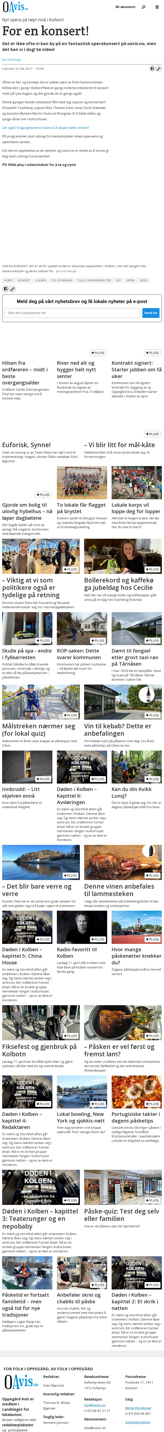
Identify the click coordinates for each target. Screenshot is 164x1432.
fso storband (62, 280)
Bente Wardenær (138, 1408)
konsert (24, 280)
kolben (40, 280)
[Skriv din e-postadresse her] (72, 313)
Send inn (151, 313)
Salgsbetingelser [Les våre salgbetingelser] (138, 1422)
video (144, 280)
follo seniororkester (94, 280)
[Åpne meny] (157, 7)
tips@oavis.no (95, 1405)
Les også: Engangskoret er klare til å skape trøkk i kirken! (45, 127)
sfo (118, 280)
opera (130, 280)
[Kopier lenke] (158, 68)
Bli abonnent (126, 7)
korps (8, 280)
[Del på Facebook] (152, 68)
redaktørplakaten (17, 1425)
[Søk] (143, 7)
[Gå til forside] (15, 7)
